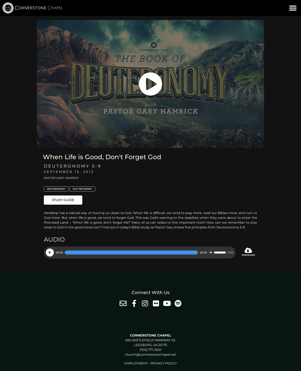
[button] (293, 8)
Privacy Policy (163, 363)
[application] (139, 253)
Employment (136, 363)
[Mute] (210, 252)
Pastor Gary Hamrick (61, 178)
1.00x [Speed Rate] (230, 252)
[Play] (50, 253)
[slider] (131, 253)
